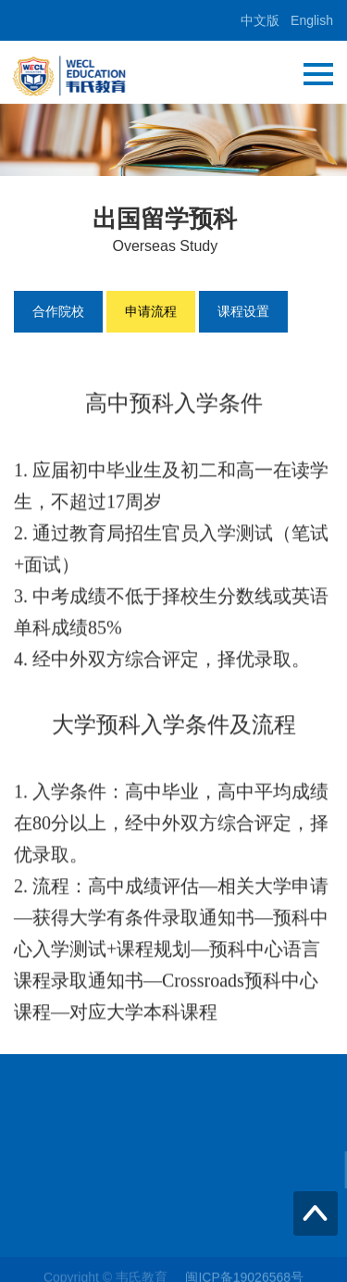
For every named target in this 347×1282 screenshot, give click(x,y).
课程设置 (243, 311)
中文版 (260, 20)
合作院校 (58, 311)
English (312, 20)
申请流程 (151, 311)
